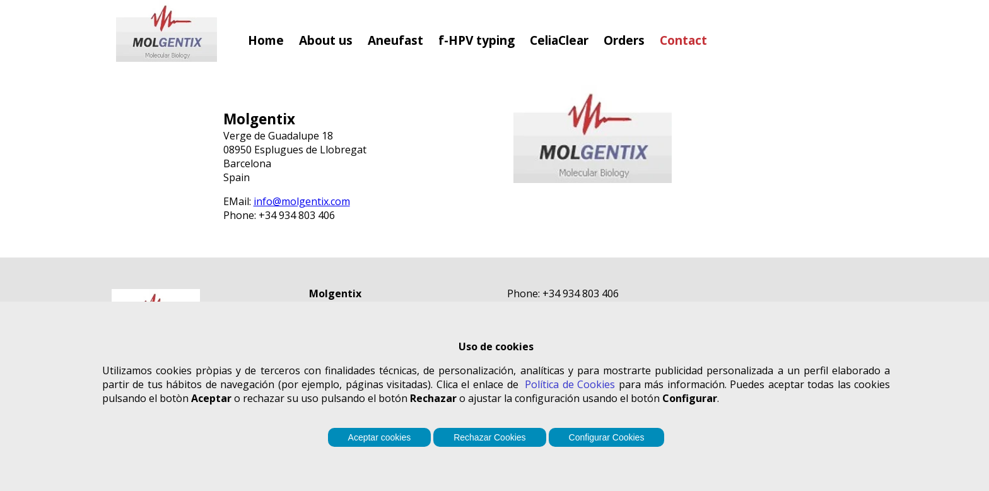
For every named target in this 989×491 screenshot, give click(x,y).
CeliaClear (559, 40)
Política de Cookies (570, 384)
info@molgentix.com (302, 201)
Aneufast (395, 40)
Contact (683, 40)
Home (266, 40)
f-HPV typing (476, 40)
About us (326, 40)
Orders (624, 40)
